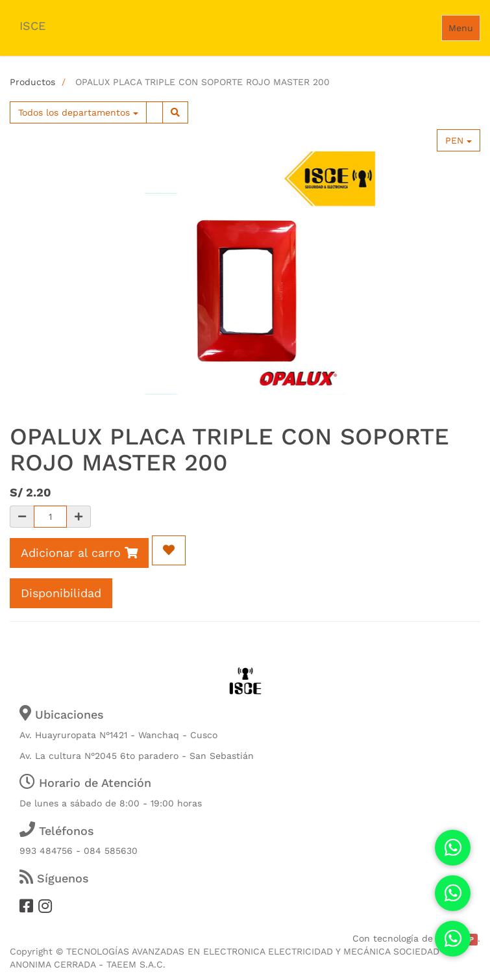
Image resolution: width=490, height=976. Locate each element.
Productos (32, 82)
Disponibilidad (61, 593)
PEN (458, 140)
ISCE (32, 25)
